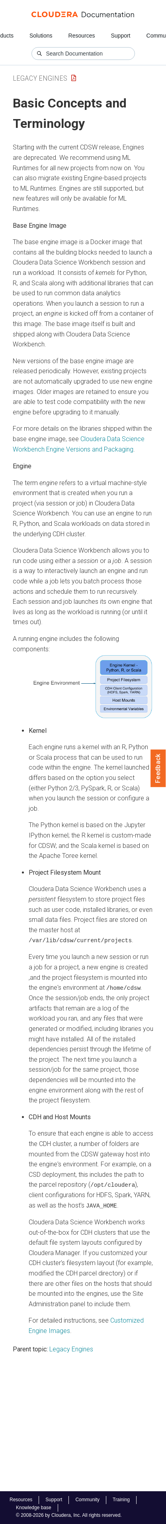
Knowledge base (33, 1507)
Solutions (41, 35)
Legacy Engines (40, 78)
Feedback (158, 768)
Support (120, 35)
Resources (81, 35)
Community (87, 1499)
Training (121, 1499)
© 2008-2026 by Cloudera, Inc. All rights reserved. (69, 1515)
